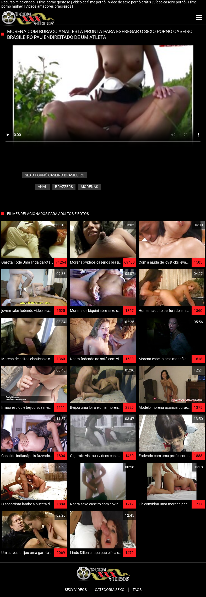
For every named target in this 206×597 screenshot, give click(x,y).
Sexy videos (76, 590)
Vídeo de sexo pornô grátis (130, 2)
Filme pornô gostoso (54, 2)
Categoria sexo (109, 590)
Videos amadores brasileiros (48, 6)
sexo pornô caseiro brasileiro (54, 175)
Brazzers (64, 187)
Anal (42, 187)
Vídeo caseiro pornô (169, 2)
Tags (137, 590)
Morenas (89, 187)
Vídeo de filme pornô (89, 2)
